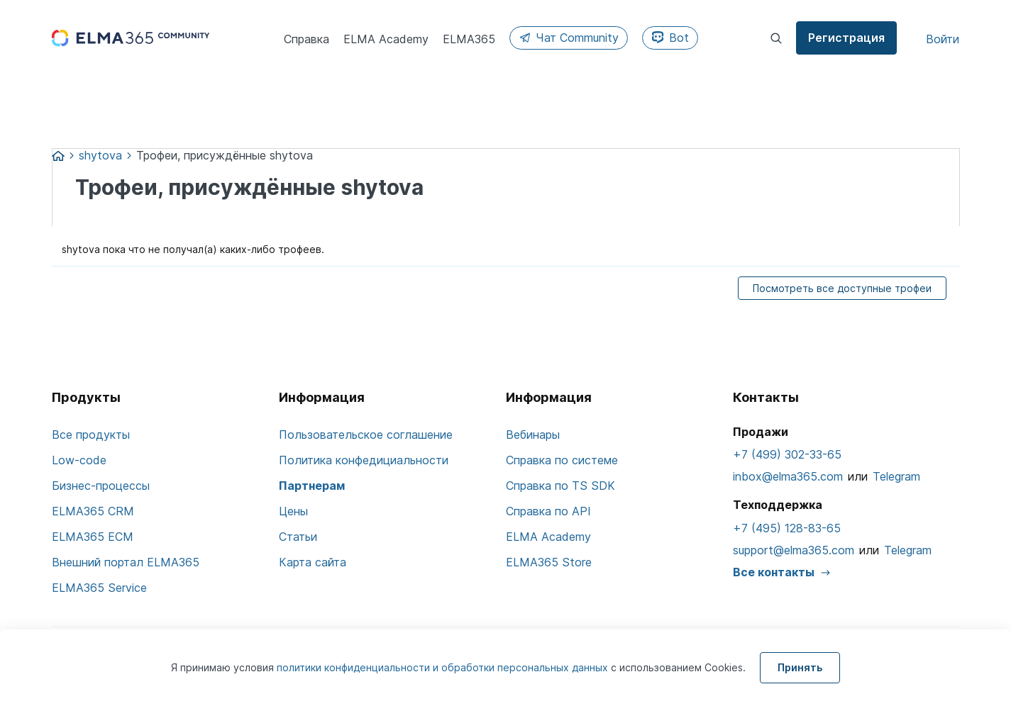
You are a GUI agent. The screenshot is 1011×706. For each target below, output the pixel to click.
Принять (800, 667)
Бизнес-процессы (101, 485)
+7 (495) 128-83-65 (787, 528)
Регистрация (846, 37)
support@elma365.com (793, 550)
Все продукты (91, 434)
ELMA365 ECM (92, 537)
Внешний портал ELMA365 (125, 562)
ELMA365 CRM (93, 511)
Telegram (896, 476)
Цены (293, 511)
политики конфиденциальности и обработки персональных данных (444, 667)
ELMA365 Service (99, 588)
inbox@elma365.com (788, 476)
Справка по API (548, 511)
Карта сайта (312, 562)
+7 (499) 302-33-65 (787, 454)
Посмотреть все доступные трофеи (842, 288)
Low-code (79, 460)
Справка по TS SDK (560, 485)
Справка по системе (562, 460)
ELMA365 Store (549, 562)
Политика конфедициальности (363, 460)
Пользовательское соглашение (366, 434)
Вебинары (533, 434)
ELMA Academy (548, 537)
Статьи (298, 537)
